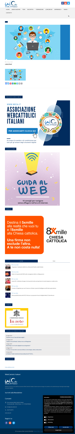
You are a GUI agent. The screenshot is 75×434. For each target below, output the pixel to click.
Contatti (9, 12)
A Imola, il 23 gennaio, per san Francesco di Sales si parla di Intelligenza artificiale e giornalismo (34, 288)
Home (8, 9)
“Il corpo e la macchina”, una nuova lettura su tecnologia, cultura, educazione (24, 349)
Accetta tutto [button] (66, 427)
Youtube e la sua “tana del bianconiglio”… (15, 337)
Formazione (39, 9)
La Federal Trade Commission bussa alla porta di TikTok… (19, 353)
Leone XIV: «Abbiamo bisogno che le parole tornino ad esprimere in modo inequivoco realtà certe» (35, 281)
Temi (23, 9)
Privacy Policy (37, 431)
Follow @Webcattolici (9, 367)
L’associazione (16, 9)
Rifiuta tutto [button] (51, 427)
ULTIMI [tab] (21, 261)
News (65, 9)
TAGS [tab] (54, 261)
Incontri (30, 9)
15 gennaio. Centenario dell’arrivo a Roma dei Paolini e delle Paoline (27, 267)
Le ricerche (49, 9)
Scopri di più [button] (58, 430)
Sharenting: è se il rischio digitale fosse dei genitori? (18, 345)
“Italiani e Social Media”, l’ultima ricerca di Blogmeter (18, 341)
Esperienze (57, 9)
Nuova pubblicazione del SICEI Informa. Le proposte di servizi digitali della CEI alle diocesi (33, 295)
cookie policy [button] (46, 405)
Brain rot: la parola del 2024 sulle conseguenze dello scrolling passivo (28, 274)
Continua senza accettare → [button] (66, 397)
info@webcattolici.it (12, 407)
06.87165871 (10, 410)
